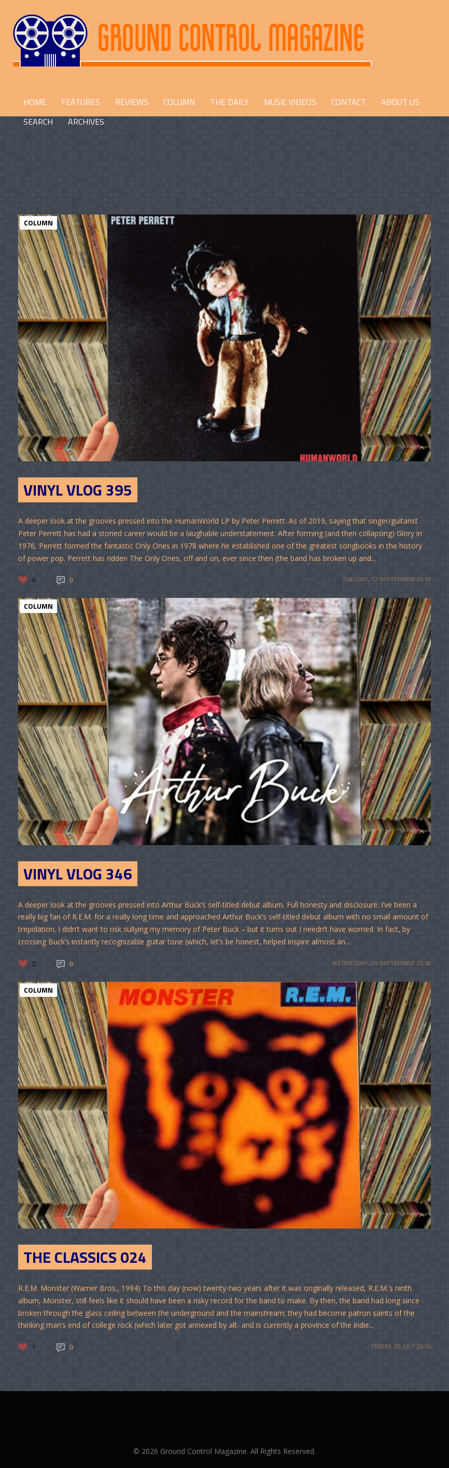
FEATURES (80, 102)
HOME (34, 102)
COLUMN (179, 102)
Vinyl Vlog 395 (77, 490)
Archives (86, 121)
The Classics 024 (85, 1257)
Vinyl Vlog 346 (77, 874)
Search (38, 121)
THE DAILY (229, 102)
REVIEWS (131, 102)
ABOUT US (400, 102)
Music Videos (290, 102)
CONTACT (348, 102)
